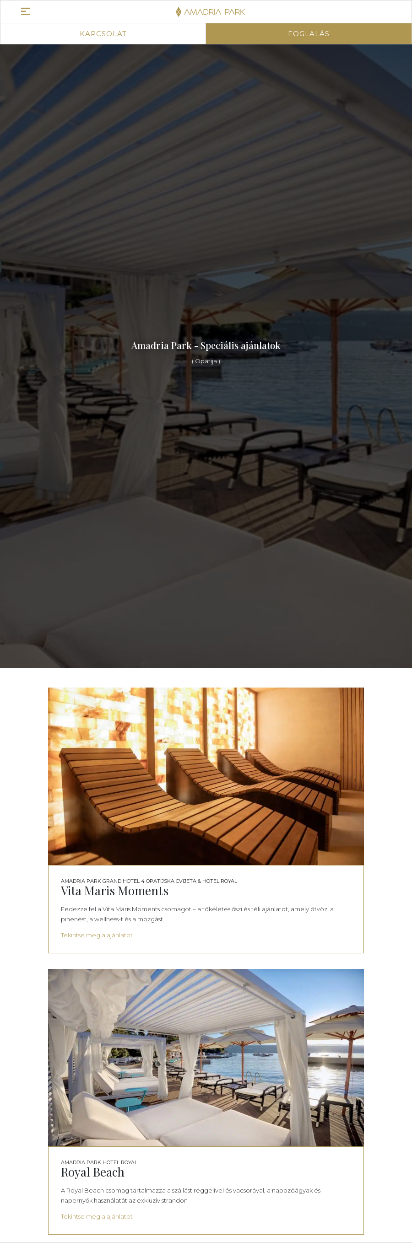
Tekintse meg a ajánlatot (97, 935)
